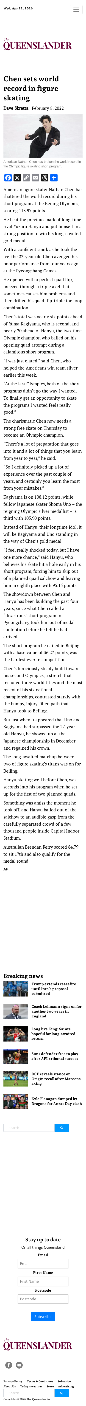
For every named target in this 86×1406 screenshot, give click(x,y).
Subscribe (43, 1316)
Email (43, 1255)
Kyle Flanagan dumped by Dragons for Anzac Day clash (56, 1101)
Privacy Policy (12, 1381)
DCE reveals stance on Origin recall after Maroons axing (56, 1079)
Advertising (66, 1386)
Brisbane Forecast (32, 23)
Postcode (43, 1290)
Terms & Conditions (40, 1381)
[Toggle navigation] (76, 9)
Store (50, 1386)
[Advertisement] (43, 922)
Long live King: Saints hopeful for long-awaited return (53, 1034)
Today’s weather (31, 1386)
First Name (43, 1272)
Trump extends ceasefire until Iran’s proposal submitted (53, 989)
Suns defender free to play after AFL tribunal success (54, 1056)
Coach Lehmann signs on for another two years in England (56, 1011)
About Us (9, 1386)
